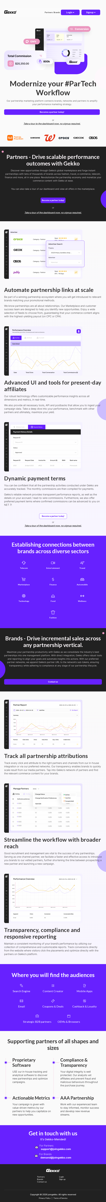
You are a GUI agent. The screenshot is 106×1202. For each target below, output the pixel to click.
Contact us (53, 682)
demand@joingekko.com (56, 1157)
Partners (49, 12)
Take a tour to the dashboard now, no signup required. (51, 123)
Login (61, 1177)
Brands (57, 12)
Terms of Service (60, 1198)
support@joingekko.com (56, 1149)
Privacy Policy (44, 1198)
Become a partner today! (52, 112)
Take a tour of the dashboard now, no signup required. (53, 212)
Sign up (62, 1179)
